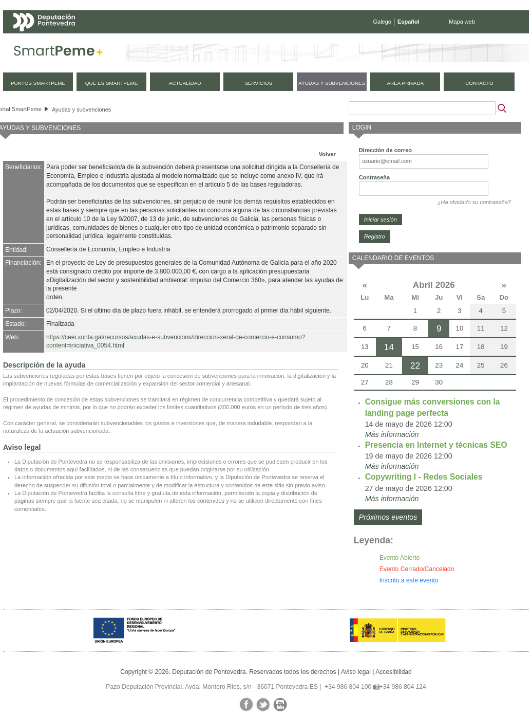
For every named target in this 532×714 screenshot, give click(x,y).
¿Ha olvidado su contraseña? (474, 202)
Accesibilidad (393, 671)
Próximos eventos (388, 517)
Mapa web (462, 22)
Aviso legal (356, 671)
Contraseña (374, 177)
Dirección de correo (385, 150)
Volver (327, 154)
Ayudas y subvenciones (81, 109)
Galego (382, 22)
